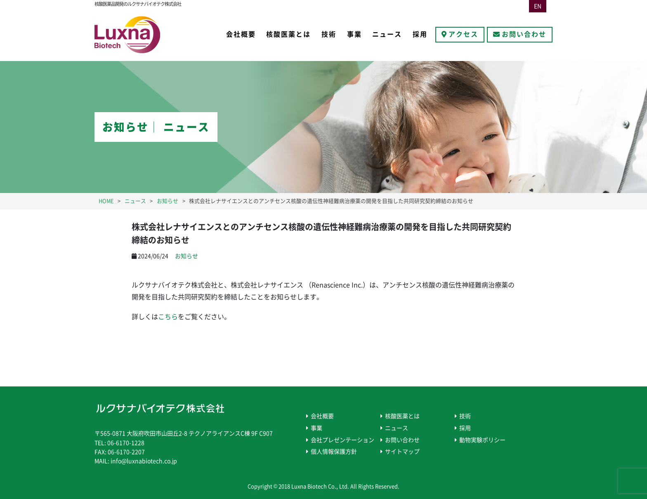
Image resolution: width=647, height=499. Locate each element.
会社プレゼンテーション (342, 440)
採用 (420, 34)
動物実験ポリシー (482, 440)
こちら (168, 316)
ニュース (387, 34)
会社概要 (241, 34)
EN (537, 6)
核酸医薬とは (288, 34)
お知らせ (186, 256)
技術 (328, 34)
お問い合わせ (524, 34)
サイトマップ (402, 451)
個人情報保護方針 (334, 451)
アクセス (463, 34)
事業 (354, 34)
